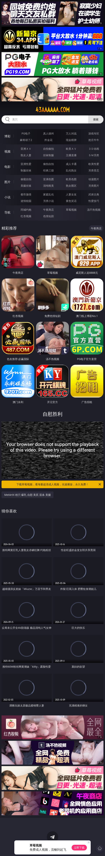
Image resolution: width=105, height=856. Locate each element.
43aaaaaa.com (53, 110)
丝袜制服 (48, 155)
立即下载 (79, 847)
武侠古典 (93, 194)
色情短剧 (48, 216)
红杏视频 (26, 216)
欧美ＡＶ (71, 148)
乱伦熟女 (71, 170)
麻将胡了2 (26, 140)
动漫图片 (93, 179)
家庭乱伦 (48, 194)
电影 (7, 167)
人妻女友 (71, 194)
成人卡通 (71, 164)
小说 (7, 197)
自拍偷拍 (48, 148)
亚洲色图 (48, 179)
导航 (7, 212)
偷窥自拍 (26, 179)
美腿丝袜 (26, 185)
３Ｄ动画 (93, 148)
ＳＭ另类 (93, 155)
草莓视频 (71, 209)
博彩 (7, 136)
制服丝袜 (26, 170)
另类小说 (48, 201)
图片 (7, 182)
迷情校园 (26, 201)
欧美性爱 (93, 164)
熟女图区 (71, 185)
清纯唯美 (48, 185)
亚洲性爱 (26, 164)
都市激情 (26, 194)
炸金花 (48, 140)
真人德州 (48, 133)
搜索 (96, 119)
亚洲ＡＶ (26, 148)
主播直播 (71, 155)
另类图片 (93, 185)
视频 (7, 151)
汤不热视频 (93, 209)
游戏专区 (93, 133)
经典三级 (48, 170)
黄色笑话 (71, 201)
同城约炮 (26, 209)
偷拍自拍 (48, 164)
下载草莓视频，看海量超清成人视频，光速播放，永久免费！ (59, 484)
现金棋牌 (71, 140)
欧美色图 (71, 179)
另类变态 (93, 170)
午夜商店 (48, 209)
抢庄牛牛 (93, 140)
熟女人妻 (26, 155)
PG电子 (26, 133)
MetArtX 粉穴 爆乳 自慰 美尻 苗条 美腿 (27, 495)
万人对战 (71, 133)
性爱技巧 (93, 201)
